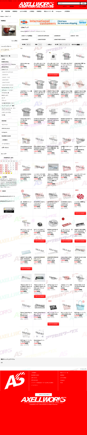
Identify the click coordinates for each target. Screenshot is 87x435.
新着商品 (62, 375)
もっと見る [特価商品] (14, 40)
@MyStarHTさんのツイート (7, 201)
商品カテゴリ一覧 (64, 372)
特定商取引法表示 (6, 136)
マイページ (4, 124)
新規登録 (72, 6)
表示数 (24, 44)
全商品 (3, 59)
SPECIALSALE (6, 128)
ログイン (65, 6)
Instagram (4, 132)
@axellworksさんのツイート (7, 196)
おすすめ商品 (63, 377)
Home (61, 382)
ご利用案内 (4, 140)
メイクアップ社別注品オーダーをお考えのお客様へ (42, 382)
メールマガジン (6, 143)
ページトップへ (83, 369)
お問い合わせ (5, 147)
